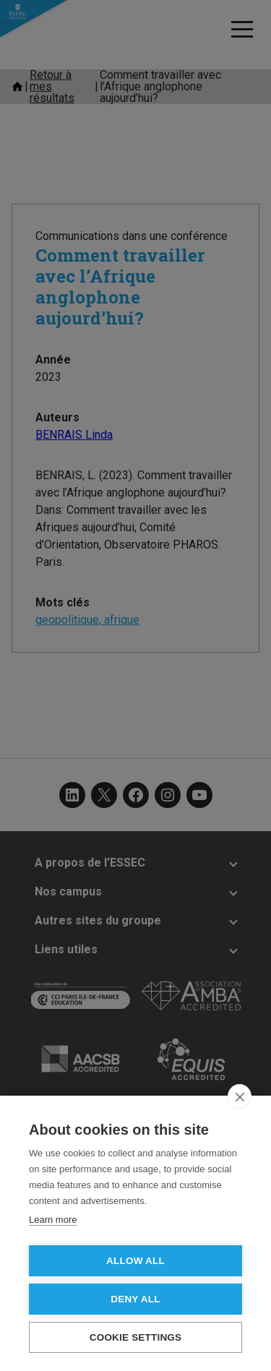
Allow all (135, 1260)
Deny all (135, 1299)
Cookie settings (136, 1337)
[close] (239, 1096)
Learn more (53, 1219)
